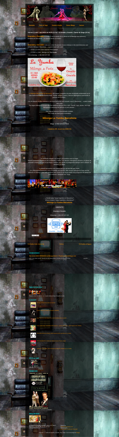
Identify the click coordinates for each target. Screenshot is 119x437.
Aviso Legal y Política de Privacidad (69, 429)
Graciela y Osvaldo (36, 36)
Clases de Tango (43, 25)
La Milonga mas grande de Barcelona (40, 93)
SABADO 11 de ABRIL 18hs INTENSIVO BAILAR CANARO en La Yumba (54, 348)
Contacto (81, 25)
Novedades (32, 25)
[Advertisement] (59, 273)
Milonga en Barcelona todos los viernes (46, 302)
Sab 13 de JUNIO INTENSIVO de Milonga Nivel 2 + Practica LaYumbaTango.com (52, 256)
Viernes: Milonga (70, 25)
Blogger (78, 432)
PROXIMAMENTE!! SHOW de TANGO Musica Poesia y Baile (51, 341)
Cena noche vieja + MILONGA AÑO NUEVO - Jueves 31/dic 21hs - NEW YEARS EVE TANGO (59, 325)
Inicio (61, 244)
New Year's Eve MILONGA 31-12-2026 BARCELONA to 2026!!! (52, 318)
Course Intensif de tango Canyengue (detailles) (48, 310)
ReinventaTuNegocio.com (67, 426)
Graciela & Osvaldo (57, 25)
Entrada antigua (85, 244)
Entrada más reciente (36, 244)
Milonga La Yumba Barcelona (59, 202)
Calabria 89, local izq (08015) (59, 129)
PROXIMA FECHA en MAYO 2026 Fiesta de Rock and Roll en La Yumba (54, 333)
